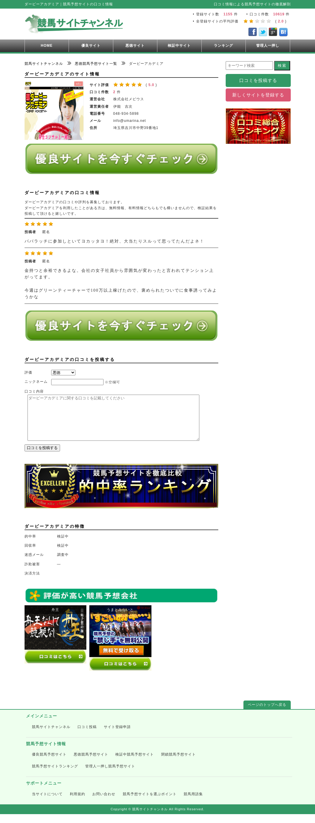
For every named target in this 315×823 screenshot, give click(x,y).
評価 (28, 372)
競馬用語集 (193, 803)
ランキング (223, 45)
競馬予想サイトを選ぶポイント (150, 803)
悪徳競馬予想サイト (91, 763)
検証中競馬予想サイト (134, 763)
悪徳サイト (135, 45)
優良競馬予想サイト (49, 763)
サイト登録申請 (117, 736)
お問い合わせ (103, 803)
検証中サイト (179, 45)
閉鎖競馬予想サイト (178, 763)
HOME (47, 45)
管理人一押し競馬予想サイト (110, 775)
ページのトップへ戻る (267, 713)
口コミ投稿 (87, 736)
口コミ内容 (34, 391)
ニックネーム (36, 382)
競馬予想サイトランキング (55, 775)
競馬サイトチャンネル (51, 736)
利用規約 (77, 803)
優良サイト (91, 45)
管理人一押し (267, 45)
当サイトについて (47, 803)
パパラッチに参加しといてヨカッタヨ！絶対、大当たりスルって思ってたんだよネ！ (114, 241)
